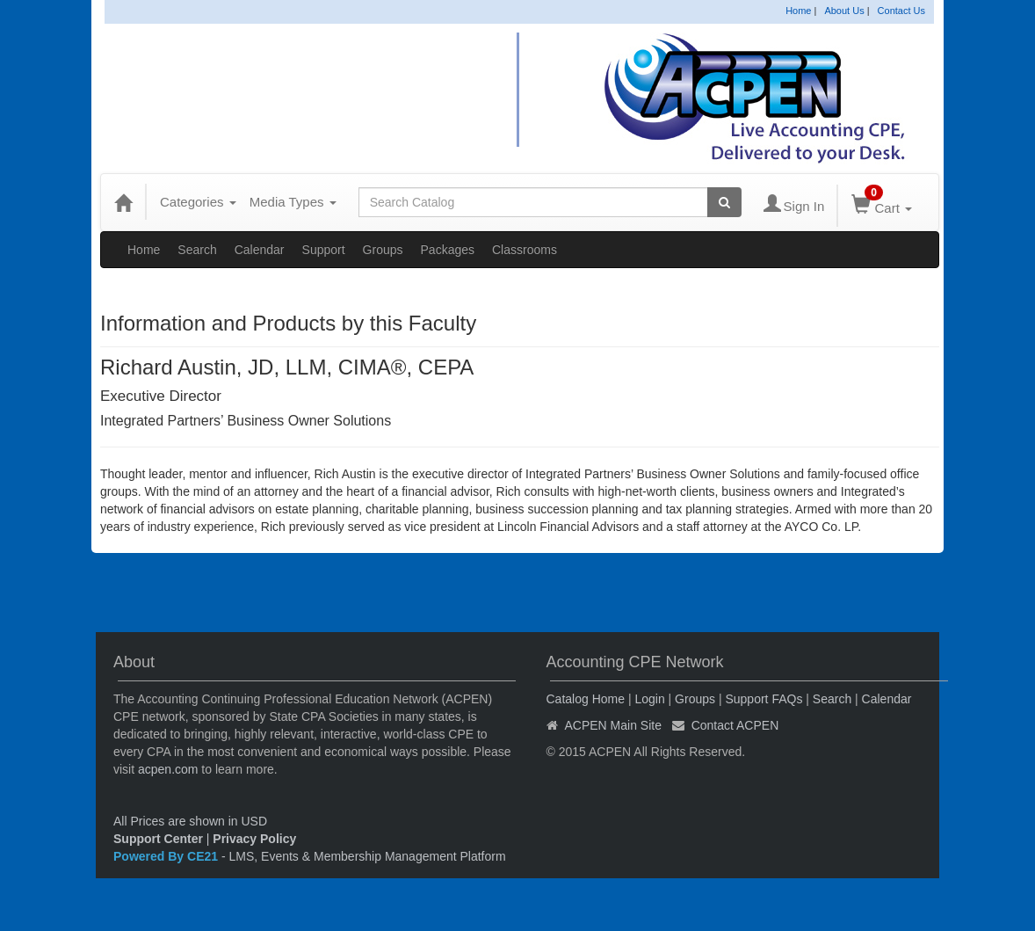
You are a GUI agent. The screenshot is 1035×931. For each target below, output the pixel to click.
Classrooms (524, 250)
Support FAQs (763, 699)
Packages (447, 250)
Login (649, 699)
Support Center (158, 839)
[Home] (123, 202)
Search (196, 250)
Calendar (260, 250)
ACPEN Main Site (613, 725)
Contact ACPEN (735, 725)
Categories (198, 201)
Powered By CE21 (167, 856)
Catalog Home (586, 699)
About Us (844, 10)
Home (798, 10)
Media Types (293, 201)
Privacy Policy (254, 839)
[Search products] (724, 202)
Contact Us (901, 10)
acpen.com (168, 769)
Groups (383, 250)
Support (323, 250)
